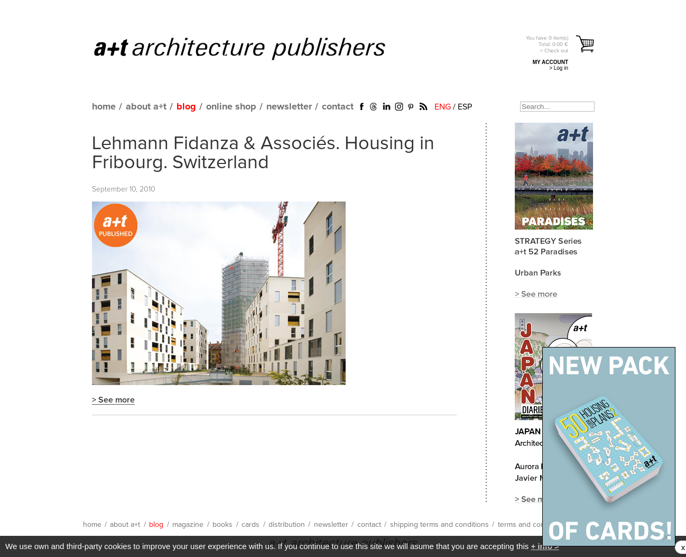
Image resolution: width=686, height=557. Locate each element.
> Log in (558, 68)
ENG (442, 107)
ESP (465, 107)
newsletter (289, 107)
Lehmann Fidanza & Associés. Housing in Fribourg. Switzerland (263, 153)
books (222, 524)
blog (186, 107)
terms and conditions (532, 524)
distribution (286, 524)
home (104, 107)
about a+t (146, 107)
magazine (187, 524)
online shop (231, 107)
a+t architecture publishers (253, 48)
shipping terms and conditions (439, 524)
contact (338, 107)
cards (250, 524)
